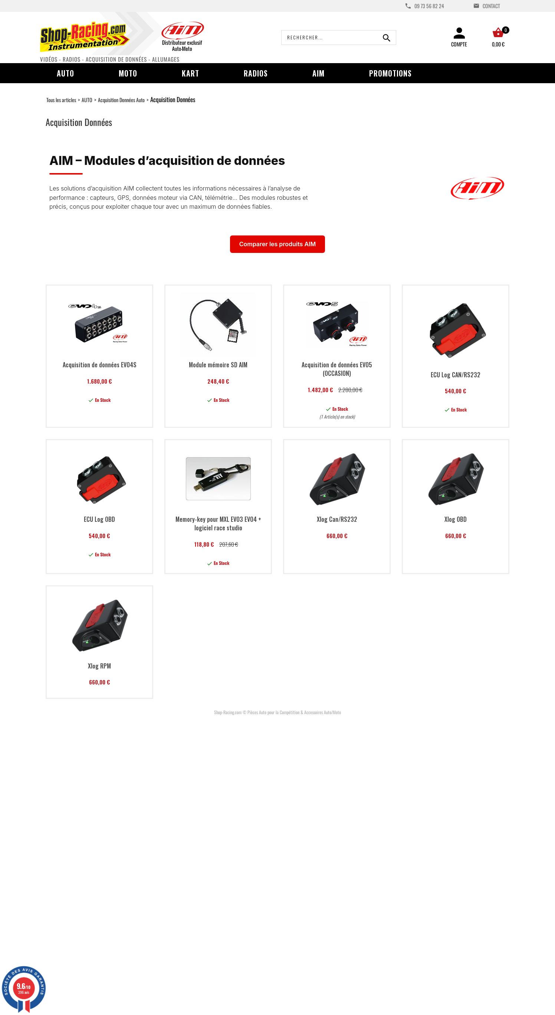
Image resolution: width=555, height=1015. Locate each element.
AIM (318, 73)
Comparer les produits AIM (277, 244)
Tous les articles (61, 100)
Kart (190, 73)
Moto (128, 73)
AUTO (87, 100)
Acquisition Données (172, 99)
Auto (65, 73)
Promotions (390, 73)
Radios (256, 73)
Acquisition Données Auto (121, 100)
